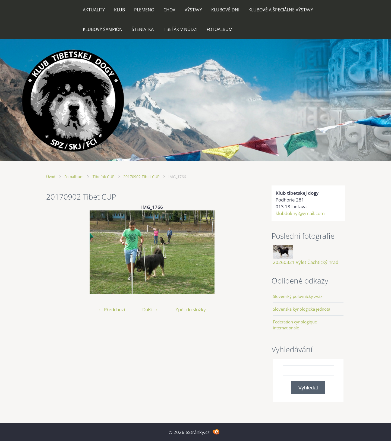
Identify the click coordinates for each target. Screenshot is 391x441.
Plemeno (144, 10)
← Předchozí (111, 309)
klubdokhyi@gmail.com (300, 213)
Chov (169, 10)
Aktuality (94, 10)
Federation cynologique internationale (295, 324)
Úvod (50, 176)
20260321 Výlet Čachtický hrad (305, 262)
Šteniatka (143, 29)
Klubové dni (225, 10)
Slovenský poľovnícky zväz (297, 296)
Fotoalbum (219, 29)
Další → (150, 309)
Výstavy (193, 10)
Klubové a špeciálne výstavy (280, 10)
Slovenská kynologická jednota (301, 309)
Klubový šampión (102, 29)
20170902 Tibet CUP (141, 176)
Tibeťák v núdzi (180, 29)
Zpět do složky (190, 309)
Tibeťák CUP (103, 176)
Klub (119, 10)
